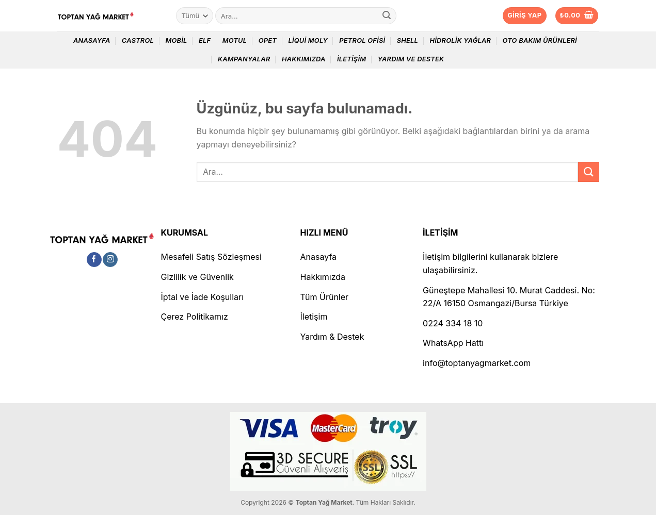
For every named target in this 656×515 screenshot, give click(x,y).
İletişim (351, 59)
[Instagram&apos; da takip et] (110, 260)
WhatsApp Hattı (453, 343)
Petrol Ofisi (362, 40)
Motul (234, 40)
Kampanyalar (244, 59)
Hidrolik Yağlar (460, 40)
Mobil (176, 40)
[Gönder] (386, 16)
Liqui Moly (308, 40)
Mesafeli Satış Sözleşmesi (211, 257)
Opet (268, 40)
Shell (407, 40)
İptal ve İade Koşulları (202, 297)
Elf (205, 40)
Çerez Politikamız (194, 316)
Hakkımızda (304, 59)
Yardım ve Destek (411, 59)
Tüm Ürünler (324, 297)
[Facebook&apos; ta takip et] (94, 260)
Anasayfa (91, 40)
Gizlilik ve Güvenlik (197, 277)
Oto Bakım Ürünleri (540, 40)
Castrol (138, 40)
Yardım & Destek (332, 336)
